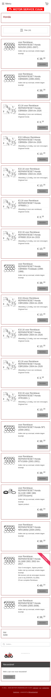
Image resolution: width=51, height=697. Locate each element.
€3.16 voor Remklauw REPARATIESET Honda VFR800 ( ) (29, 203)
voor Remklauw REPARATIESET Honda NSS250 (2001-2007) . (29, 44)
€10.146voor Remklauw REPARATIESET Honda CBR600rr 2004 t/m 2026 (30, 139)
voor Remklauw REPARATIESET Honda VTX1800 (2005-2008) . (29, 603)
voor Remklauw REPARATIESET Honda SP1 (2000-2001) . (31, 427)
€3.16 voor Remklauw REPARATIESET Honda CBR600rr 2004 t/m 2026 (30, 108)
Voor (4, 632)
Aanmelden (9, 677)
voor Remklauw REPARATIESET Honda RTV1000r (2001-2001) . (29, 459)
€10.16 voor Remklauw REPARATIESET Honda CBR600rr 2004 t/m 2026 (30, 171)
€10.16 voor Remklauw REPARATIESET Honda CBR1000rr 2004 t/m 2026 (30, 332)
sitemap (35, 688)
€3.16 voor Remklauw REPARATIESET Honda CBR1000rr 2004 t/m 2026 (30, 364)
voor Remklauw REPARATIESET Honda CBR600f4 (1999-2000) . (29, 76)
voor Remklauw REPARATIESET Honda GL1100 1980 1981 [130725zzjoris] (29, 492)
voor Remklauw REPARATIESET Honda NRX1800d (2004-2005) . (30, 527)
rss (40, 688)
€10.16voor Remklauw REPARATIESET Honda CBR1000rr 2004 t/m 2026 (30, 300)
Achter (5, 635)
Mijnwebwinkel (33, 692)
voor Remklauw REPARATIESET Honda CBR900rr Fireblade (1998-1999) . (31, 268)
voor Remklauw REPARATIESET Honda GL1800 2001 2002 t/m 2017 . (29, 560)
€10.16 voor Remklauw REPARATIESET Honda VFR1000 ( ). (29, 395)
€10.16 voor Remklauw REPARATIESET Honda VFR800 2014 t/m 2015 (29, 234)
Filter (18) (25, 30)
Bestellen (42, 64)
